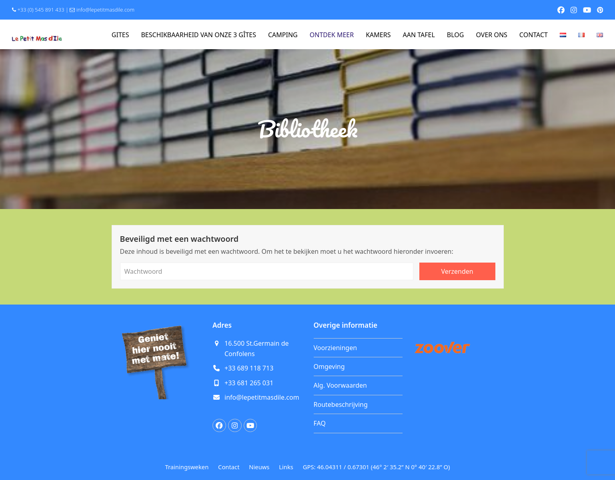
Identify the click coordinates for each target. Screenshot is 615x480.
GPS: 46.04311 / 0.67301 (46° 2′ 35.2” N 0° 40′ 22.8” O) (376, 467)
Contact (228, 467)
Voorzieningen (335, 347)
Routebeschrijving (341, 404)
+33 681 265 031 (248, 382)
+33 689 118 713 (248, 368)
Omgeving (329, 366)
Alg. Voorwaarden (340, 385)
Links (286, 467)
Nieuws (259, 467)
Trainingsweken (187, 467)
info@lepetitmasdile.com (105, 9)
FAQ (320, 423)
